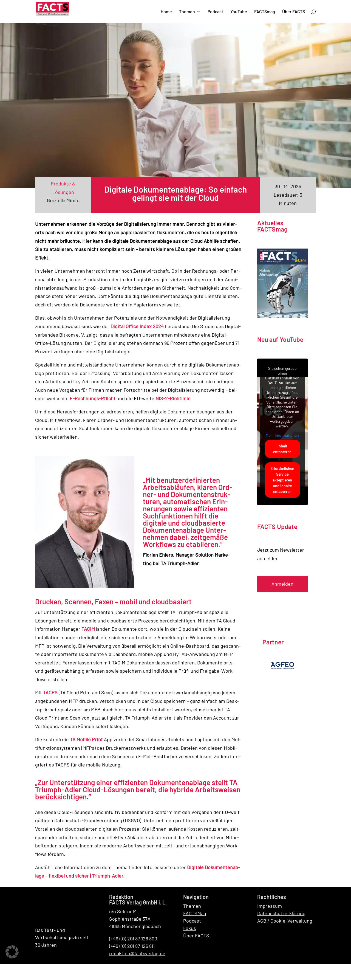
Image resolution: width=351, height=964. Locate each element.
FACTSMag (194, 913)
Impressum (269, 906)
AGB (261, 921)
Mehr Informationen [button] (282, 435)
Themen (192, 906)
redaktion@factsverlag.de (137, 953)
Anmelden (282, 584)
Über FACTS (196, 935)
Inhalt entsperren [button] (282, 449)
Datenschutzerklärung (281, 913)
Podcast (192, 921)
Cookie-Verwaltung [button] (291, 921)
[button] (12, 952)
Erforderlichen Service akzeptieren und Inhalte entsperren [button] (283, 480)
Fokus (189, 928)
